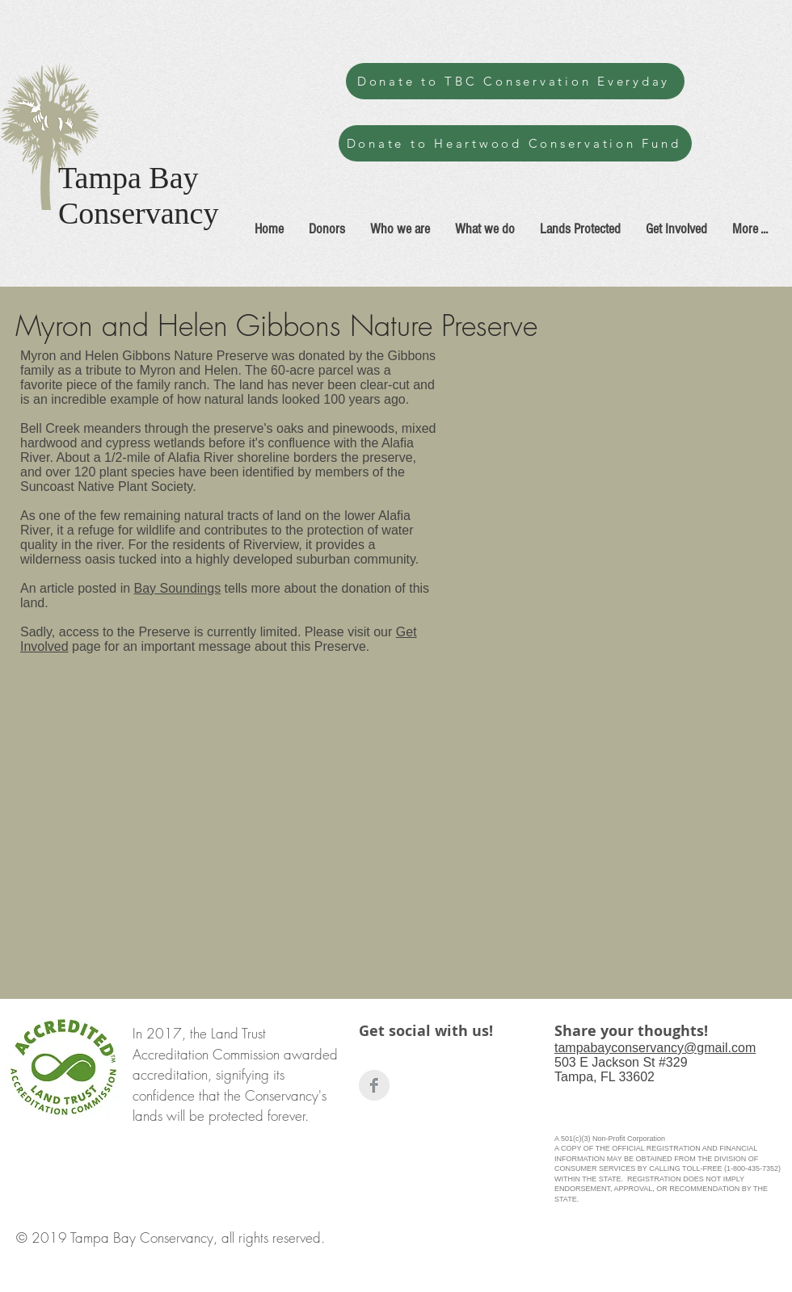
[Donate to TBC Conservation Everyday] (515, 81)
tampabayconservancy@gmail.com (655, 1048)
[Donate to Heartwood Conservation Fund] (515, 143)
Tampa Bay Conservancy (138, 195)
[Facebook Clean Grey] (374, 1085)
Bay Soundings (177, 588)
